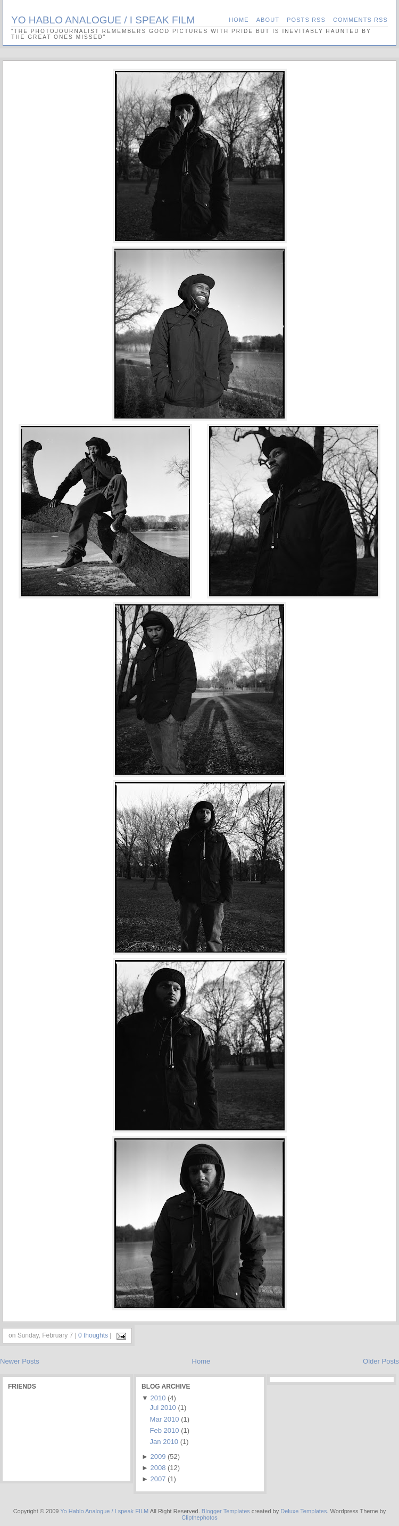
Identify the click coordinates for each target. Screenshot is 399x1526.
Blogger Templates (226, 1511)
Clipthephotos (199, 1517)
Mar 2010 (164, 1419)
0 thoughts (93, 1335)
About (267, 20)
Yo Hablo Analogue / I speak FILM (103, 20)
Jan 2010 (164, 1442)
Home (238, 20)
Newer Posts (19, 1361)
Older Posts (381, 1361)
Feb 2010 (164, 1430)
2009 (157, 1457)
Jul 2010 (163, 1408)
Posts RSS (306, 20)
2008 (157, 1468)
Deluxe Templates (303, 1511)
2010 (157, 1398)
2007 (157, 1479)
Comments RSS (360, 20)
